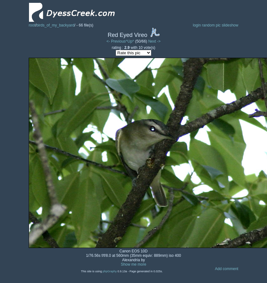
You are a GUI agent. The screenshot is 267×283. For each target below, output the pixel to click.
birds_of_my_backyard (55, 25)
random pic (211, 25)
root (32, 25)
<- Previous (116, 41)
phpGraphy (110, 271)
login (197, 25)
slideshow (230, 25)
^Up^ (130, 41)
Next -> (154, 41)
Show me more (133, 264)
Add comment (226, 269)
